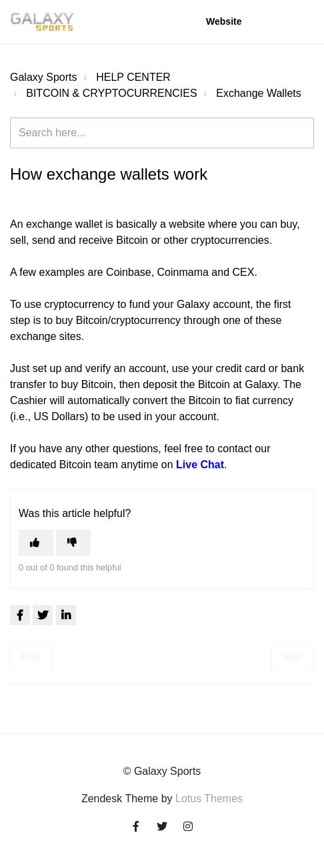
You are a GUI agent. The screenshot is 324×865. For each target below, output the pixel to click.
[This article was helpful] (36, 543)
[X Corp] (43, 615)
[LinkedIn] (66, 615)
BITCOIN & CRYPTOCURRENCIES (111, 93)
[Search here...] (162, 133)
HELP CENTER (133, 77)
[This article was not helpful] (73, 543)
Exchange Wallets (258, 93)
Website (223, 21)
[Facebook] (20, 615)
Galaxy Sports (43, 77)
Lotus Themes (209, 798)
